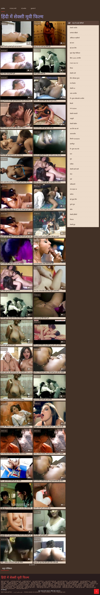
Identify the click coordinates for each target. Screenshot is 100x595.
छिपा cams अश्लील (75, 58)
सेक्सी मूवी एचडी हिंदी (67, 586)
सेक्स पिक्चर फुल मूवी (24, 583)
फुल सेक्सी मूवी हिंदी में (12, 582)
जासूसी (72, 118)
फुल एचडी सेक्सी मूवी (74, 581)
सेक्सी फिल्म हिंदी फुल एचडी (64, 585)
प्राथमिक (3, 8)
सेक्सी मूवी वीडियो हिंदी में (22, 588)
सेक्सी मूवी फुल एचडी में (30, 587)
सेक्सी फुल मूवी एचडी (30, 586)
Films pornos (46, 592)
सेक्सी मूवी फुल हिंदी (80, 587)
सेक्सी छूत (72, 224)
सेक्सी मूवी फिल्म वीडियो (6, 587)
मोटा (71, 174)
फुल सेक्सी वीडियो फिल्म (24, 582)
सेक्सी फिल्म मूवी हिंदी (23, 585)
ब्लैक (71, 209)
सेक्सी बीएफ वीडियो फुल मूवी (54, 586)
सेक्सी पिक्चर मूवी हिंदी (59, 583)
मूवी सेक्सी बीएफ (84, 582)
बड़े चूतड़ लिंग (73, 199)
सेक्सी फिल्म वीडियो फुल (35, 585)
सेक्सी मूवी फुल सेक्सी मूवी (68, 587)
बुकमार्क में (33, 8)
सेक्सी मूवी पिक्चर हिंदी (89, 586)
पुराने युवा (72, 204)
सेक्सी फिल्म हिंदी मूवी (77, 585)
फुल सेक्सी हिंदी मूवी (35, 582)
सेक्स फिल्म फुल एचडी (36, 583)
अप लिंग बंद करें (74, 128)
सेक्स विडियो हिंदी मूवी (48, 583)
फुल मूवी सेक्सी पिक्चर (85, 581)
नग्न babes (73, 108)
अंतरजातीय (73, 134)
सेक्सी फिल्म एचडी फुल (83, 583)
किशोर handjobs (75, 139)
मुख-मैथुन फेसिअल (75, 53)
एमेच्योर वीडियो (74, 33)
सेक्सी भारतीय (73, 28)
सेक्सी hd (72, 88)
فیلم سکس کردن (18, 592)
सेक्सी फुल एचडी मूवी (10, 586)
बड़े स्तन (72, 43)
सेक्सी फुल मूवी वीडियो (41, 586)
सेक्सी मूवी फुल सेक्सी (56, 587)
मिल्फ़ (71, 68)
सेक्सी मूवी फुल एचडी (18, 587)
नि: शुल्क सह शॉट (74, 149)
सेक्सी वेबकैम (73, 123)
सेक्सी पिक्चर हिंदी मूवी (71, 583)
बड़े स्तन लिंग (73, 48)
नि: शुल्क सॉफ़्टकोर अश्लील (77, 98)
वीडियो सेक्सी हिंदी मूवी (13, 583)
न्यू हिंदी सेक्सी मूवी (27, 581)
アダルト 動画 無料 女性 (58, 592)
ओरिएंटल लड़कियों (75, 38)
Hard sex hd (74, 63)
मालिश (71, 164)
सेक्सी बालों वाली (74, 169)
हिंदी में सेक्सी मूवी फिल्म (6, 592)
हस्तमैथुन (72, 144)
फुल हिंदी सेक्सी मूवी (46, 582)
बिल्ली (71, 103)
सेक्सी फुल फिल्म (20, 586)
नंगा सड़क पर (73, 189)
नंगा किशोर (72, 83)
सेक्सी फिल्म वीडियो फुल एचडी (49, 585)
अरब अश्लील (73, 93)
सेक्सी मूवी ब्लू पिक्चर (10, 588)
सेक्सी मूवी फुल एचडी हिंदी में (43, 587)
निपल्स (72, 219)
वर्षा (71, 179)
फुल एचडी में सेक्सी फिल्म (38, 581)
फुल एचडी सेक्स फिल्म (63, 581)
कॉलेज (71, 194)
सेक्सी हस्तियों (73, 214)
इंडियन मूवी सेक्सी (5, 581)
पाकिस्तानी (72, 184)
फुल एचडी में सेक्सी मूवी (51, 581)
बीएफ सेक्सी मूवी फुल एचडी (58, 582)
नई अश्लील (23, 8)
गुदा (71, 159)
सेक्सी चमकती (73, 113)
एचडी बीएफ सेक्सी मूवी (16, 581)
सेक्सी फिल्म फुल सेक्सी (11, 585)
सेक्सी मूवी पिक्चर (78, 586)
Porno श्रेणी (13, 8)
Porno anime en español (32, 592)
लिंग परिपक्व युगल (74, 78)
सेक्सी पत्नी (73, 73)
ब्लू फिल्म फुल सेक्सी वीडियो (72, 582)
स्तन (71, 154)
